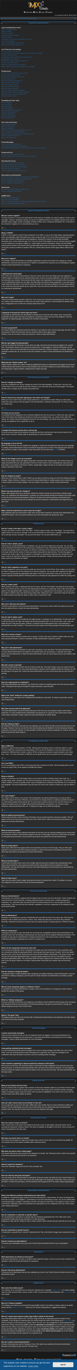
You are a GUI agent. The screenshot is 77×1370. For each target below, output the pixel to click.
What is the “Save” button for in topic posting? (15, 92)
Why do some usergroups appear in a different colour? (17, 133)
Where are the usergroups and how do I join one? (16, 130)
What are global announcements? (11, 110)
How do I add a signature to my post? (12, 77)
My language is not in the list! (10, 59)
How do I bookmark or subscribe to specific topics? (16, 179)
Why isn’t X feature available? (10, 199)
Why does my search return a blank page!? (14, 166)
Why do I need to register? (9, 29)
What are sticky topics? (8, 114)
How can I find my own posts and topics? (13, 170)
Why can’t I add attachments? (10, 86)
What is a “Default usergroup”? (10, 135)
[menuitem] (35, 12)
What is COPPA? (6, 31)
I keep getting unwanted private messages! (14, 146)
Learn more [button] (33, 1366)
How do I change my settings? (10, 51)
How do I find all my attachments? (11, 191)
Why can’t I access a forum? (9, 84)
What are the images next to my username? (14, 60)
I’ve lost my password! (8, 41)
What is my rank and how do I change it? (13, 64)
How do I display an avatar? (9, 62)
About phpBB (68, 1292)
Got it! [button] (63, 1365)
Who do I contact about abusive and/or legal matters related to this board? (23, 201)
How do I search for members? (10, 168)
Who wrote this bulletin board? (10, 197)
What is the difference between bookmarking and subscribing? (20, 177)
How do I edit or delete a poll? (10, 82)
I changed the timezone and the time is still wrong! (16, 57)
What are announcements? (9, 112)
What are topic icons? (7, 117)
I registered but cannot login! (10, 35)
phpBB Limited (56, 1290)
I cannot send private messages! (11, 144)
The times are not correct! (9, 55)
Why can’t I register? (7, 33)
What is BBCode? (6, 102)
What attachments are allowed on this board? (15, 189)
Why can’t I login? (6, 37)
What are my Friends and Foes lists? (12, 154)
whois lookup (68, 1320)
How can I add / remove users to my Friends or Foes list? (18, 156)
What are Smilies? (6, 106)
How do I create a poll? (8, 79)
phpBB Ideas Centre (18, 1307)
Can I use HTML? (6, 104)
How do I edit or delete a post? (10, 75)
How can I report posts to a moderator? (13, 90)
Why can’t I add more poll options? (11, 80)
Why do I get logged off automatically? (12, 43)
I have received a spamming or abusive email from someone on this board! (23, 148)
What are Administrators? (9, 124)
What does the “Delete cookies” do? (12, 45)
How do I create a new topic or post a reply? (14, 73)
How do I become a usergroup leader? (12, 132)
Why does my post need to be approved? (13, 94)
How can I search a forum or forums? (12, 163)
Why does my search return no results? (13, 164)
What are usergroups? (8, 128)
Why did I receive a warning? (10, 88)
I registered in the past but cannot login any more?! (16, 39)
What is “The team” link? (8, 137)
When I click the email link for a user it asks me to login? (18, 66)
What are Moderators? (8, 126)
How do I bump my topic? (9, 96)
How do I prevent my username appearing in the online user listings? (22, 53)
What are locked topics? (8, 116)
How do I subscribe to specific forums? (13, 181)
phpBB (56, 449)
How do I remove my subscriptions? (12, 182)
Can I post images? (7, 108)
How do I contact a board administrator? (13, 203)
